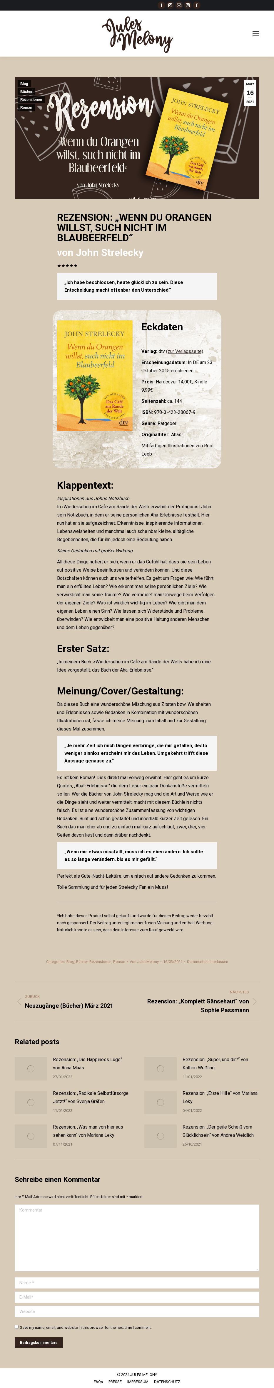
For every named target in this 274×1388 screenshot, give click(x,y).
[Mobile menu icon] (255, 33)
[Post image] (31, 1069)
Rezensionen (31, 100)
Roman (26, 108)
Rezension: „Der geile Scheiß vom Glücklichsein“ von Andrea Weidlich (218, 1131)
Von (144, 961)
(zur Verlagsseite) (184, 351)
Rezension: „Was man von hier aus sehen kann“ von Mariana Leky (88, 1131)
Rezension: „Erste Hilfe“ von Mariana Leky (220, 1097)
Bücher (26, 92)
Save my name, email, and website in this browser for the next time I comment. (86, 1327)
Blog (24, 84)
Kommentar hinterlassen (207, 961)
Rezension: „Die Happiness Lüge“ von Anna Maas (87, 1064)
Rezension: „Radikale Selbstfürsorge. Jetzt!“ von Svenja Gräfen (91, 1097)
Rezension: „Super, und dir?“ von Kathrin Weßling (215, 1064)
